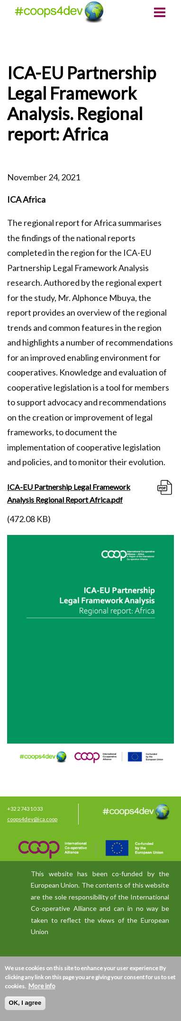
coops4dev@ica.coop (32, 819)
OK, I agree (25, 1002)
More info (41, 986)
